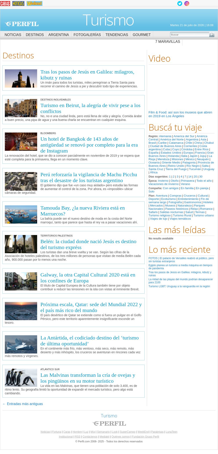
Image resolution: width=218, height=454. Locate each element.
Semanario (103, 431)
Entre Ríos (202, 149)
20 (195, 176)
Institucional (66, 436)
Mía (93, 431)
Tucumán (195, 169)
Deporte (154, 199)
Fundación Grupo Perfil (145, 436)
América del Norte (172, 139)
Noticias (13, 35)
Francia (200, 152)
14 (190, 176)
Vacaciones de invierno (164, 184)
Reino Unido (176, 165)
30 (200, 176)
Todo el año (204, 180)
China (198, 142)
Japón (193, 156)
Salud (189, 212)
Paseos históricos (176, 208)
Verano (185, 184)
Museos (170, 205)
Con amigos (170, 188)
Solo (151, 191)
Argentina (58, 35)
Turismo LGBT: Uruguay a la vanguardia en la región (179, 286)
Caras (66, 431)
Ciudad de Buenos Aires (166, 146)
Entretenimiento (188, 199)
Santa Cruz (156, 169)
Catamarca (176, 142)
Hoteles (208, 202)
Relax (194, 208)
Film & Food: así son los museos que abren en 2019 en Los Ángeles (180, 114)
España (153, 152)
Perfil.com (21, 24)
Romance (206, 208)
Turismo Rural (182, 215)
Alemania (165, 136)
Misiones (177, 159)
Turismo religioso (160, 215)
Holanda (173, 156)
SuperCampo (127, 431)
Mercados (156, 205)
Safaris (153, 212)
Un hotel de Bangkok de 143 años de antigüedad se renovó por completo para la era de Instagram (89, 145)
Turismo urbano (203, 215)
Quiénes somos (120, 436)
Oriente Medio (171, 162)
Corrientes (190, 146)
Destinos (35, 35)
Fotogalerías (87, 35)
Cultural (203, 195)
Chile (188, 142)
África (154, 172)
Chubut (209, 142)
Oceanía (154, 162)
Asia (203, 139)
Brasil (152, 142)
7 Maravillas (167, 41)
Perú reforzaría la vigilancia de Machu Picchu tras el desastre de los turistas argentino (88, 177)
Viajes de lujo (158, 218)
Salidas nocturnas (171, 212)
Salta (205, 165)
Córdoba (187, 149)
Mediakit (104, 436)
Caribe (162, 142)
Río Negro (193, 165)
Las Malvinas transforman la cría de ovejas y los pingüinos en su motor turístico (87, 378)
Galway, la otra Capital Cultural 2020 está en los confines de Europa (87, 278)
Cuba (166, 149)
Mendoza (163, 159)
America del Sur (184, 136)
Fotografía (175, 202)
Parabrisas (157, 431)
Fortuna (56, 431)
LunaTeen (172, 431)
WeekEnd (143, 431)
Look (115, 431)
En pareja (202, 188)
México (190, 159)
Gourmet (142, 35)
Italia (184, 156)
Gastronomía (192, 202)
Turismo (108, 19)
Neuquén (203, 159)
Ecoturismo (168, 199)
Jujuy (203, 156)
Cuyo (175, 149)
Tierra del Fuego (176, 169)
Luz (86, 431)
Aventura (161, 195)
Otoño (175, 180)
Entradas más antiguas (22, 404)
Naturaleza (185, 205)
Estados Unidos (171, 152)
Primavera (187, 180)
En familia (187, 188)
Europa (188, 152)
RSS (77, 436)
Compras (176, 195)
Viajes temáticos (180, 218)
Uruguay (208, 169)
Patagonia (189, 162)
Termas (200, 212)
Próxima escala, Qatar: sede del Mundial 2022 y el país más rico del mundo (91, 307)
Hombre (77, 431)
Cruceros (190, 195)
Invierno (163, 180)
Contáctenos (90, 436)
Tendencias (116, 35)
